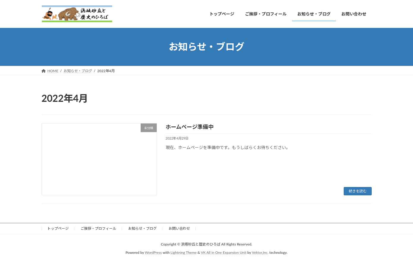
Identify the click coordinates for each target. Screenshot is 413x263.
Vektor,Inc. (260, 253)
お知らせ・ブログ (142, 228)
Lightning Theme (184, 253)
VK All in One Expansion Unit (223, 253)
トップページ (58, 228)
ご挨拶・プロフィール (98, 228)
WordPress (153, 253)
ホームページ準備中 (189, 126)
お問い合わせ (179, 228)
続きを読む (358, 191)
